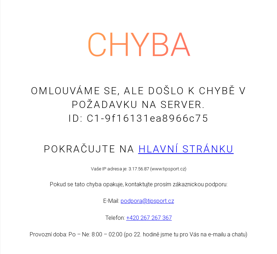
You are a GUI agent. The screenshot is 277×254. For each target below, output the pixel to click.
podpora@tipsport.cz (147, 201)
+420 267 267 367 (149, 217)
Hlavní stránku (186, 149)
